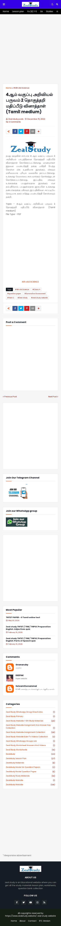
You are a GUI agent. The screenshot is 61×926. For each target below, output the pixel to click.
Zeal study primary (30, 716)
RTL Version (44, 921)
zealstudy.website (30, 784)
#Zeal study (22, 298)
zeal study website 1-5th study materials (30, 720)
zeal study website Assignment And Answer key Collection (30, 726)
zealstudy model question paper (30, 771)
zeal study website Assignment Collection (30, 732)
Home (9, 88)
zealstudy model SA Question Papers (30, 767)
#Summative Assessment (35, 293)
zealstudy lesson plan (30, 758)
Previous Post (10, 396)
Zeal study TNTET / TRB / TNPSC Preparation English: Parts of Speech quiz (28, 639)
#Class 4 (36, 289)
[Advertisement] (30, 49)
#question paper (14, 293)
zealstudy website (30, 780)
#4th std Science (21, 88)
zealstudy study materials (30, 775)
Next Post (52, 396)
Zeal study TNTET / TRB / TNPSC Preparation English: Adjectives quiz (28, 628)
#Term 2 (10, 298)
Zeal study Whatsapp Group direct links (30, 712)
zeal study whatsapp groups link (30, 741)
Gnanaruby (22, 664)
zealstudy (30, 754)
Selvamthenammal (26, 686)
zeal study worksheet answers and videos (30, 745)
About (22, 921)
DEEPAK (20, 675)
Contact (32, 921)
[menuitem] (6, 11)
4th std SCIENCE (30, 281)
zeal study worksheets (30, 749)
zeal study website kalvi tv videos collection (30, 736)
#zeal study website (39, 298)
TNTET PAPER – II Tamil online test (23, 617)
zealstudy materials (30, 762)
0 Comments (15, 121)
